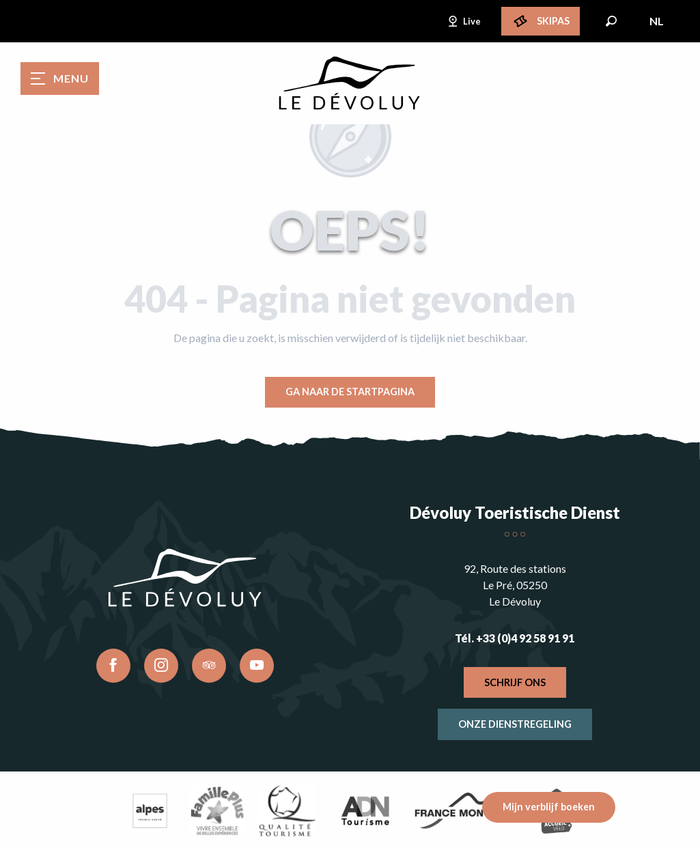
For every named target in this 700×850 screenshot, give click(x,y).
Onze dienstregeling (515, 724)
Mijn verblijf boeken (549, 806)
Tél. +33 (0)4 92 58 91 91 (514, 638)
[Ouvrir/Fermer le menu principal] (59, 78)
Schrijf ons (515, 682)
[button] (611, 21)
